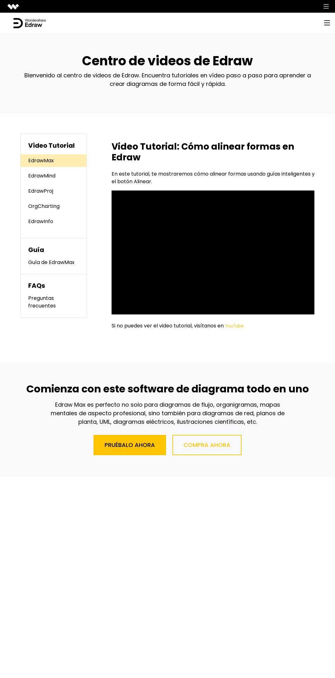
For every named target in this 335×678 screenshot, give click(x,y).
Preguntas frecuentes (42, 301)
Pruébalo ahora (130, 445)
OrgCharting (44, 206)
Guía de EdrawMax (51, 262)
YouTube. (236, 325)
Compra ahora (207, 445)
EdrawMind (41, 175)
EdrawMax (41, 160)
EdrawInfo (40, 221)
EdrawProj (40, 191)
